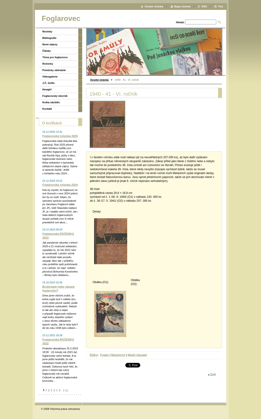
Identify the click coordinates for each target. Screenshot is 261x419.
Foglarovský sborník (54, 96)
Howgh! (47, 89)
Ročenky (47, 63)
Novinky (47, 31)
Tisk (220, 6)
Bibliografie (49, 38)
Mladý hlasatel (137, 355)
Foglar (104, 355)
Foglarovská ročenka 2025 (60, 136)
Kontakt (47, 108)
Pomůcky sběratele (54, 70)
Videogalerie (50, 76)
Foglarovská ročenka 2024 (60, 185)
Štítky (94, 355)
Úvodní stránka (99, 79)
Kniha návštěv (51, 102)
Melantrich (118, 355)
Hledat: (180, 22)
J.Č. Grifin (48, 83)
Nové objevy (50, 44)
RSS (204, 6)
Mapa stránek (182, 6)
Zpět (213, 374)
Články (46, 50)
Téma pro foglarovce (55, 57)
